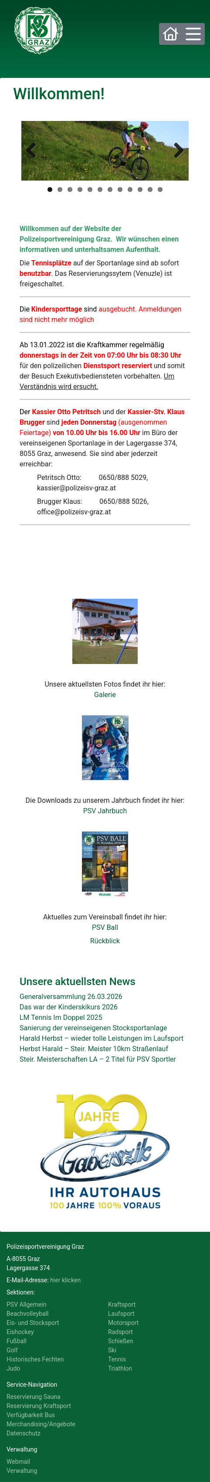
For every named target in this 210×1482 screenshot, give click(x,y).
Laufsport (121, 1313)
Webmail (18, 1461)
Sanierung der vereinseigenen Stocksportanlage (93, 1028)
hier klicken (65, 1280)
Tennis (117, 1359)
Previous (34, 151)
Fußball (17, 1341)
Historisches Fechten (35, 1359)
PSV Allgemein (27, 1304)
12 (160, 189)
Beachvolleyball (28, 1313)
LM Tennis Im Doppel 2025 (61, 1017)
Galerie (105, 695)
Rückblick (105, 941)
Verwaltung (22, 1470)
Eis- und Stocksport (33, 1322)
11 (150, 189)
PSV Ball (105, 927)
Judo (13, 1368)
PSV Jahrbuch (105, 811)
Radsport (120, 1331)
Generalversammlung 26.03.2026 (71, 996)
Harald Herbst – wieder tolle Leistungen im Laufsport (101, 1038)
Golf (12, 1350)
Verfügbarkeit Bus (31, 1415)
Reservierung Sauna (34, 1396)
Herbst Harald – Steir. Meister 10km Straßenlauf (94, 1049)
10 (140, 189)
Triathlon (120, 1368)
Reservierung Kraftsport (39, 1405)
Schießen (120, 1341)
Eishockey (20, 1331)
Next (175, 151)
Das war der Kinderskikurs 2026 (69, 1007)
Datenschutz (24, 1433)
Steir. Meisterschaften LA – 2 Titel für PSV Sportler (98, 1059)
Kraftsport (121, 1304)
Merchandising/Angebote (41, 1424)
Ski (112, 1350)
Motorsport (123, 1322)
